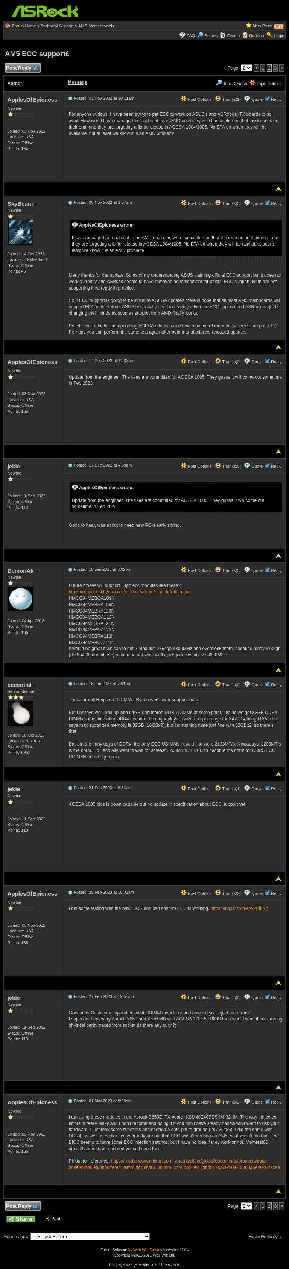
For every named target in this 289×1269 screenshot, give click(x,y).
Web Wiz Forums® (149, 1250)
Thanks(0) (227, 203)
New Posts (263, 26)
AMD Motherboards (96, 26)
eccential (22, 685)
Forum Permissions (267, 1236)
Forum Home (24, 26)
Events (230, 35)
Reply (276, 99)
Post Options (196, 99)
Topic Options (265, 83)
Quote (257, 99)
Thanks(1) (227, 99)
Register (257, 35)
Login (279, 35)
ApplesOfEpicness (33, 101)
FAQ (191, 35)
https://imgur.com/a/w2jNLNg (239, 908)
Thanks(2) (227, 361)
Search (211, 35)
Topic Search (231, 83)
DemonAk (23, 570)
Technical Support (57, 26)
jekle (16, 466)
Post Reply (22, 68)
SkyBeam (22, 203)
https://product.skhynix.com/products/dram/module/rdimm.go (129, 591)
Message (77, 82)
